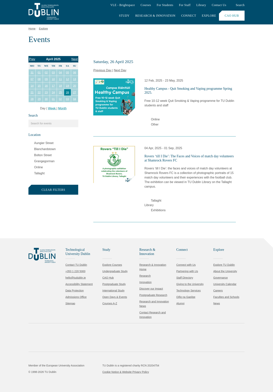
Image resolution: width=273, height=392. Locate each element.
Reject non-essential (51, 377)
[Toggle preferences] (82, 378)
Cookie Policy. (79, 365)
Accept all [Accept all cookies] (19, 377)
